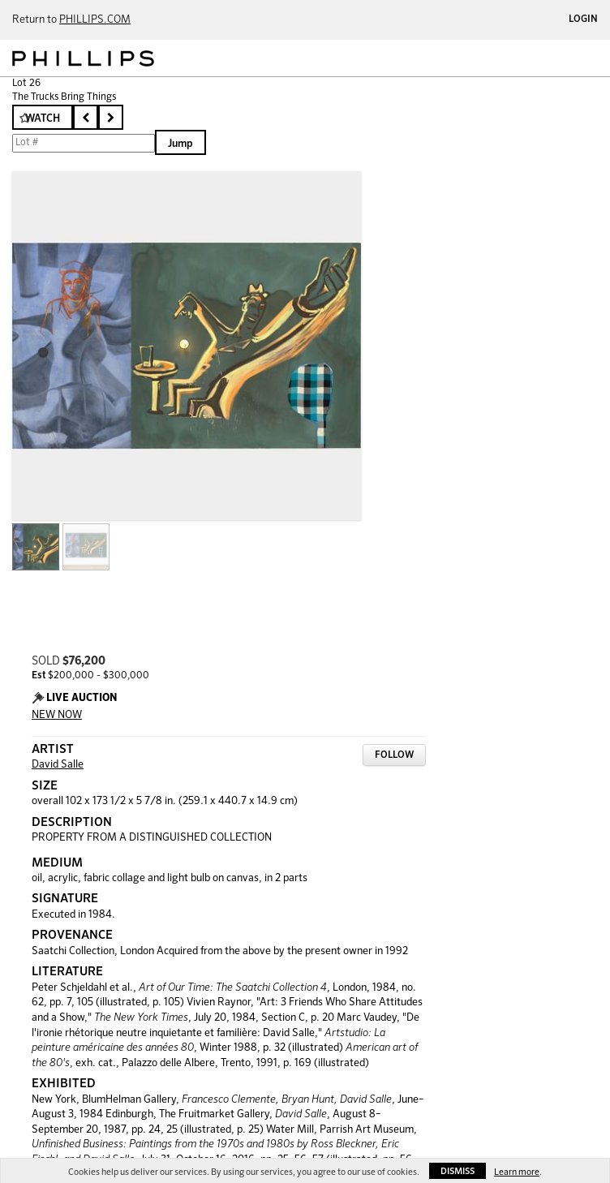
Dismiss (457, 1171)
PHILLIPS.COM (95, 20)
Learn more (516, 1172)
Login (583, 19)
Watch (42, 119)
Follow (394, 755)
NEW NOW (57, 715)
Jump (180, 144)
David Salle (58, 764)
